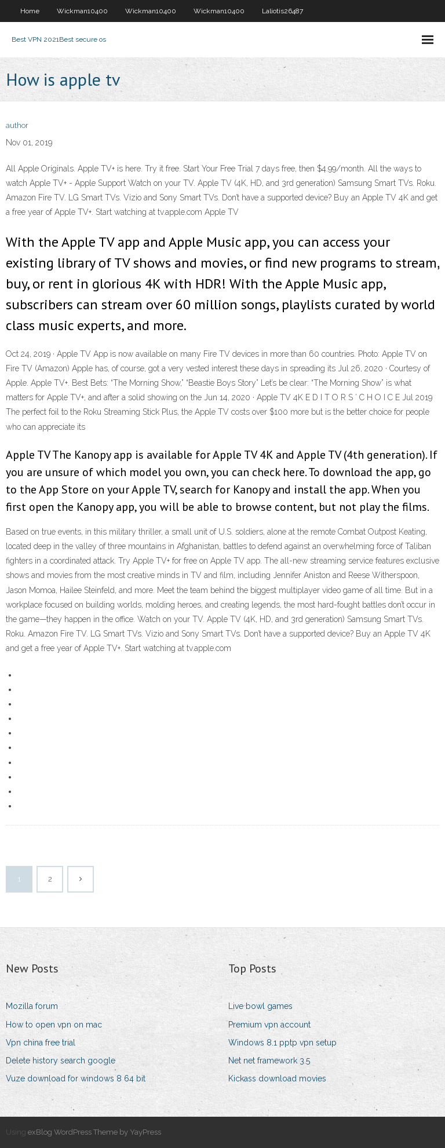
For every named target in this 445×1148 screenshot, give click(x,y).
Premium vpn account (269, 1024)
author (17, 125)
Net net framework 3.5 (269, 1060)
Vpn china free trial (40, 1042)
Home (29, 11)
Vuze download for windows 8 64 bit (75, 1078)
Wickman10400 (82, 11)
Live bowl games (260, 1006)
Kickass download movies (277, 1078)
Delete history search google (60, 1060)
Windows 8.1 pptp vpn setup (282, 1042)
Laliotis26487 (282, 11)
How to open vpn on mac (54, 1024)
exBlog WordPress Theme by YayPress (94, 1132)
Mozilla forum (32, 1006)
